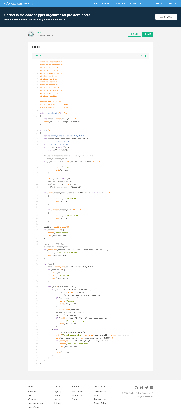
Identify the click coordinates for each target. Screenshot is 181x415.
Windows (32, 399)
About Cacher (102, 3)
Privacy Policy (100, 403)
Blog (96, 395)
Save (147, 34)
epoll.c (37, 55)
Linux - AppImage (35, 403)
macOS (31, 395)
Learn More (166, 17)
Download (136, 3)
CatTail (39, 32)
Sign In (158, 3)
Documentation (101, 391)
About (57, 399)
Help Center (77, 391)
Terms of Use (100, 399)
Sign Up (171, 3)
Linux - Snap (33, 407)
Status (75, 399)
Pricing (57, 403)
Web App (120, 3)
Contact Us (77, 395)
